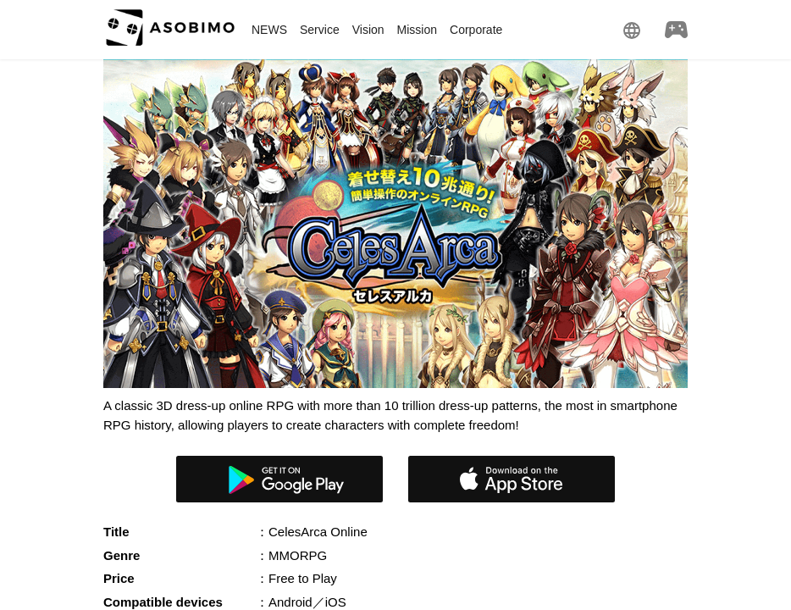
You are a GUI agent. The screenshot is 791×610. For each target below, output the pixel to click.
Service (320, 29)
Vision (368, 29)
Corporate (476, 29)
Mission (417, 29)
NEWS (269, 29)
